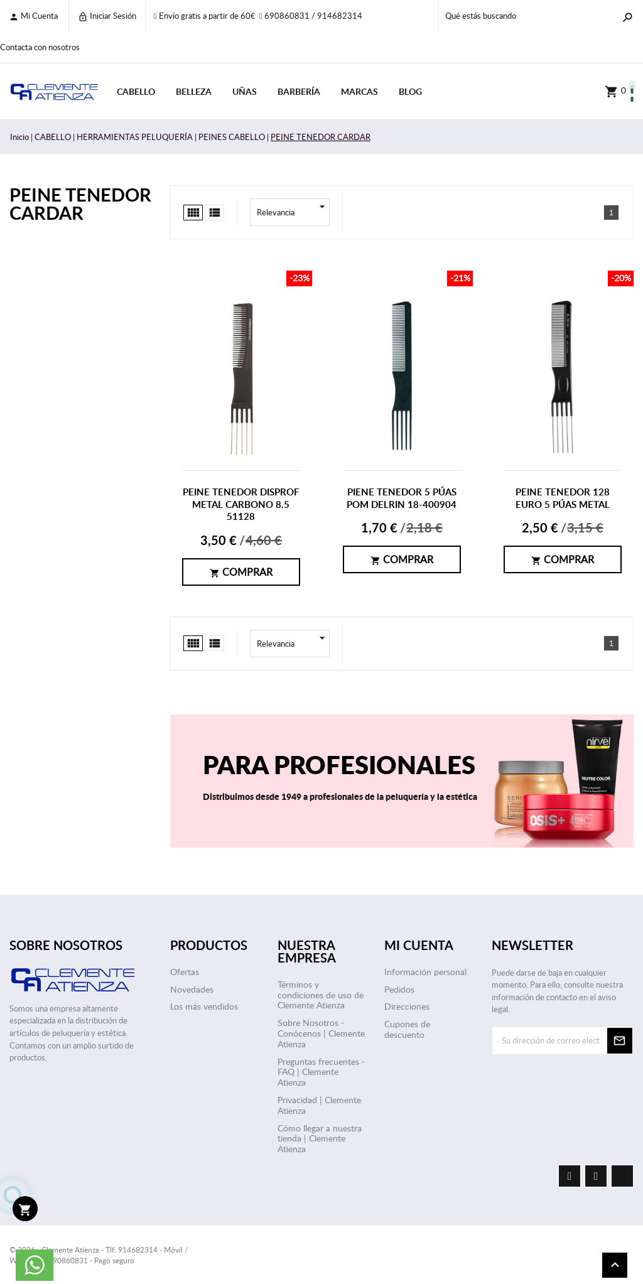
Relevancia (293, 212)
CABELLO (136, 91)
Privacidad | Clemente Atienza (319, 1105)
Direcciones (407, 1006)
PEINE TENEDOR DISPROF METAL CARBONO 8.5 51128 (241, 504)
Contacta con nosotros (40, 47)
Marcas (359, 91)
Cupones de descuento (407, 1029)
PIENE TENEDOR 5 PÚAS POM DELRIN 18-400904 (402, 498)
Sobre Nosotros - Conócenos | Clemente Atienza (321, 1033)
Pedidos (399, 989)
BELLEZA (194, 91)
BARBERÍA (299, 91)
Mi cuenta (33, 16)
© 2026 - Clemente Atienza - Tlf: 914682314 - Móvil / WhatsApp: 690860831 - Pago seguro (98, 1254)
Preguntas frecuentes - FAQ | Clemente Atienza (321, 1072)
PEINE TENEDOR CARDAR (80, 203)
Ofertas (184, 972)
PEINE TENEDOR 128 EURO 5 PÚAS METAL (563, 498)
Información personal (425, 972)
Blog (410, 91)
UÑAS (244, 91)
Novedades (191, 989)
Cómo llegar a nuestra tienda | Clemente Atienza (320, 1138)
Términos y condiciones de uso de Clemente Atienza (321, 995)
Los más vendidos (204, 1006)
